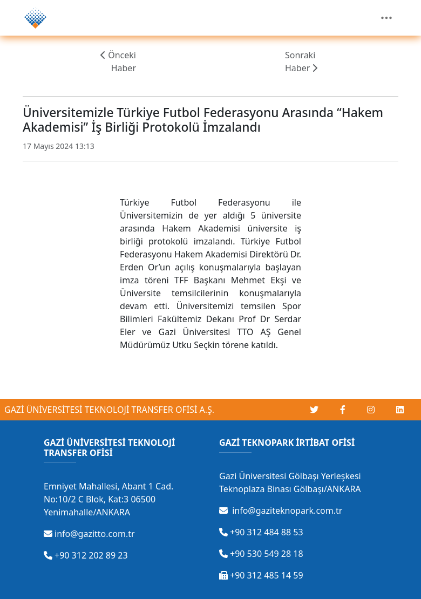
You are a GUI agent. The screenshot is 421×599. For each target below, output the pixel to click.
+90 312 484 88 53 (261, 532)
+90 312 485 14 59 (261, 575)
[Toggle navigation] (386, 18)
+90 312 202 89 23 (86, 555)
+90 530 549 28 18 (261, 554)
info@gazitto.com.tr (89, 534)
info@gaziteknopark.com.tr (280, 510)
